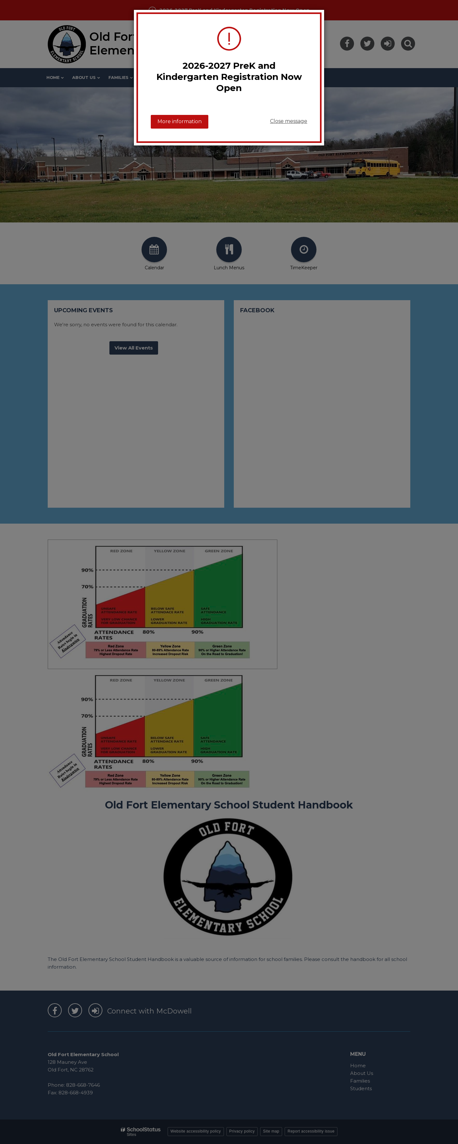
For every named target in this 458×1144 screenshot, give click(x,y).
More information (179, 121)
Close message (288, 121)
